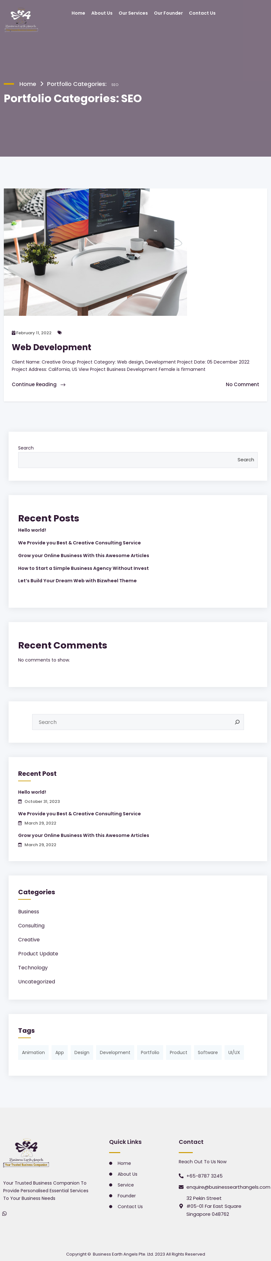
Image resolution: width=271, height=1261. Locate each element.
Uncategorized (36, 978)
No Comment (242, 383)
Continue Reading (39, 383)
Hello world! (31, 529)
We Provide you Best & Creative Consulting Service (77, 541)
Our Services (133, 13)
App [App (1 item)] (59, 1049)
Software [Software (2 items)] (208, 1049)
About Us (102, 13)
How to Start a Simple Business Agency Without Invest (81, 566)
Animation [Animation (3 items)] (33, 1049)
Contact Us (202, 13)
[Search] (237, 719)
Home (78, 13)
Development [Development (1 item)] (115, 1049)
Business (28, 908)
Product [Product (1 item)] (178, 1049)
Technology (33, 964)
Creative (29, 936)
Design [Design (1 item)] (81, 1049)
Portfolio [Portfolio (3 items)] (150, 1049)
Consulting (31, 922)
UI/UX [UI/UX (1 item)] (234, 1049)
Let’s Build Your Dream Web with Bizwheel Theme (74, 578)
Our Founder (168, 13)
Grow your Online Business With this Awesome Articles (81, 553)
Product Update (38, 950)
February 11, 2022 (32, 332)
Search (26, 447)
